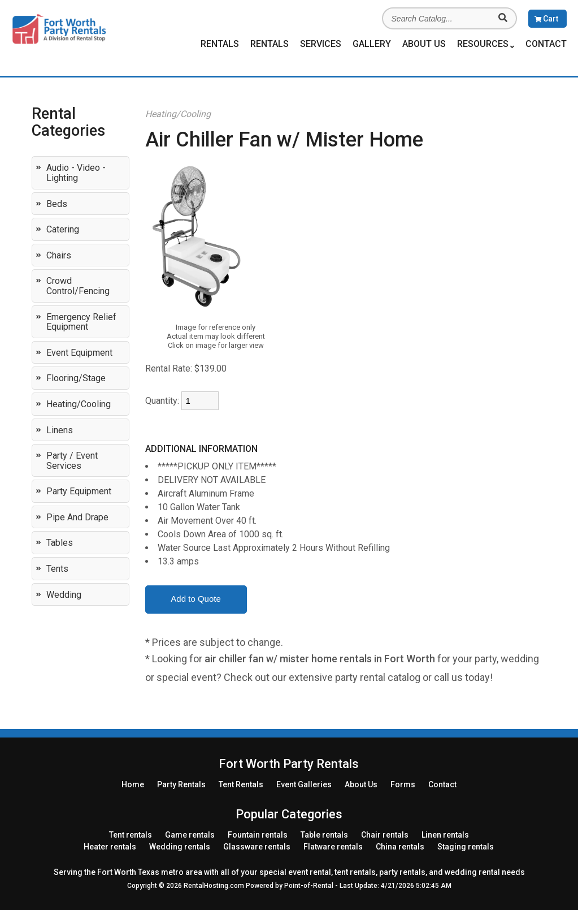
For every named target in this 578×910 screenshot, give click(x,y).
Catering (62, 229)
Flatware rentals (333, 846)
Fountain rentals (258, 834)
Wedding (63, 594)
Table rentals (324, 834)
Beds (56, 204)
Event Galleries (304, 784)
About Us (424, 43)
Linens (59, 430)
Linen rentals (445, 834)
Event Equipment (79, 352)
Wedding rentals (179, 846)
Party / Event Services (72, 460)
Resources (485, 44)
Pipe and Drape (77, 517)
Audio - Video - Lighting (76, 172)
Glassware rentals (256, 846)
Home (132, 784)
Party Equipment (78, 491)
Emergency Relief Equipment (81, 322)
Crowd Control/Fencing (78, 285)
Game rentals (190, 834)
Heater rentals (110, 846)
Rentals (220, 43)
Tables (59, 542)
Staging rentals (465, 846)
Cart (546, 18)
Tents (57, 568)
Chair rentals (384, 834)
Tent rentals (130, 834)
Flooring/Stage (76, 378)
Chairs (58, 255)
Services (320, 43)
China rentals (400, 846)
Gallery (372, 43)
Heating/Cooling (78, 404)
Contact (546, 43)
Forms (402, 784)
